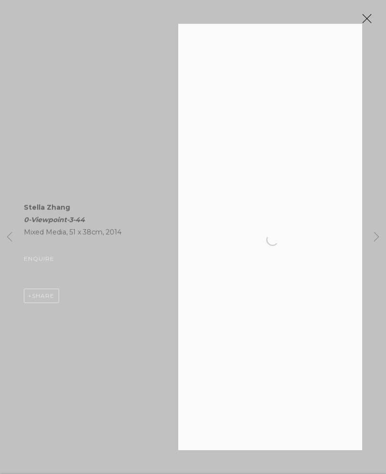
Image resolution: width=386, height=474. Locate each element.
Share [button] (43, 297)
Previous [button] (9, 237)
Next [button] (376, 237)
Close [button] (364, 21)
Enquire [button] (39, 260)
